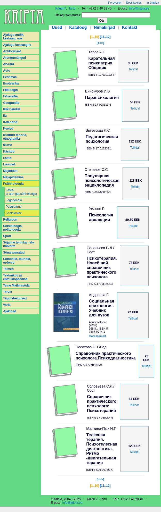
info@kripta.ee (139, 8)
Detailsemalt (97, 336)
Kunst (7, 145)
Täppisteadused (15, 298)
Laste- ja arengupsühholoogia (21, 192)
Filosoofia (10, 96)
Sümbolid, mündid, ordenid (17, 260)
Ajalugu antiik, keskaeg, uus (13, 36)
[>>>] (100, 43)
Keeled (8, 128)
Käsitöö (8, 151)
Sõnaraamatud (14, 252)
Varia (7, 305)
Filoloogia (10, 90)
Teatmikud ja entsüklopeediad (15, 277)
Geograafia (11, 103)
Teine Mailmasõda (16, 285)
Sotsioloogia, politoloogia (12, 227)
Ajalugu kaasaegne (17, 45)
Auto (6, 70)
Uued (57, 27)
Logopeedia (14, 200)
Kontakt (130, 27)
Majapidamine (13, 177)
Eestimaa (10, 77)
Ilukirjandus (11, 109)
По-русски (114, 2)
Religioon (10, 219)
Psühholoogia (13, 184)
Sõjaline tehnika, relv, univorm (19, 244)
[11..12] (105, 37)
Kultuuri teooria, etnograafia (15, 136)
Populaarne (13, 206)
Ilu (5, 115)
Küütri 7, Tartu (65, 8)
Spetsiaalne (14, 213)
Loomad (9, 164)
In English (153, 2)
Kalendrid (10, 122)
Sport (7, 236)
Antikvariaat (12, 51)
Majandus (10, 171)
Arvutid (8, 64)
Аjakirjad (9, 311)
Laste (7, 158)
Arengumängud (14, 58)
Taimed (8, 269)
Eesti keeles (133, 2)
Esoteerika (11, 83)
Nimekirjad (104, 27)
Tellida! (133, 69)
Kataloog (78, 27)
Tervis (7, 292)
